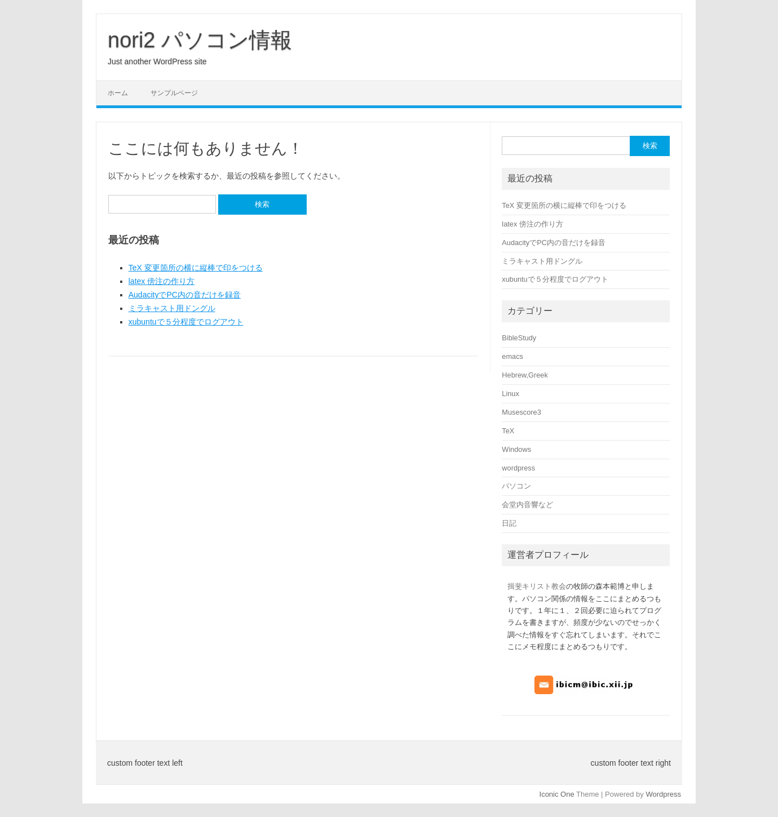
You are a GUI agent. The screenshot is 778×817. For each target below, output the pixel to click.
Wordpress (663, 794)
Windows (516, 449)
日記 (509, 523)
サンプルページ (174, 93)
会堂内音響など (527, 504)
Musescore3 (521, 412)
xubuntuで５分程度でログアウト (186, 321)
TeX (508, 431)
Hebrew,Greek (524, 375)
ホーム (118, 93)
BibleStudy (519, 338)
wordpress (518, 468)
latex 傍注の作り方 (161, 281)
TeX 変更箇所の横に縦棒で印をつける (196, 267)
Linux (510, 393)
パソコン (516, 486)
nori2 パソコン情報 (200, 40)
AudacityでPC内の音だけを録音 (185, 294)
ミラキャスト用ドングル (172, 308)
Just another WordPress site (157, 61)
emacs (512, 356)
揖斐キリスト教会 (536, 586)
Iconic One (557, 794)
